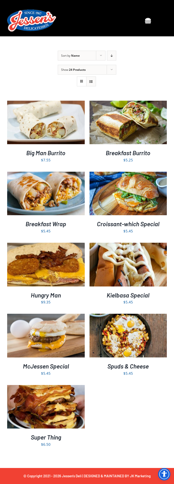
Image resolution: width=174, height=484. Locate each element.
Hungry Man (46, 295)
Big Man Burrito (45, 152)
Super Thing (46, 437)
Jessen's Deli (72, 476)
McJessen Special (46, 366)
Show (73, 70)
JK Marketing (140, 476)
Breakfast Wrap (46, 223)
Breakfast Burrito (128, 152)
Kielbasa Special (128, 295)
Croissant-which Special (128, 223)
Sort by (70, 56)
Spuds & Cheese (128, 366)
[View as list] (91, 81)
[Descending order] (111, 55)
